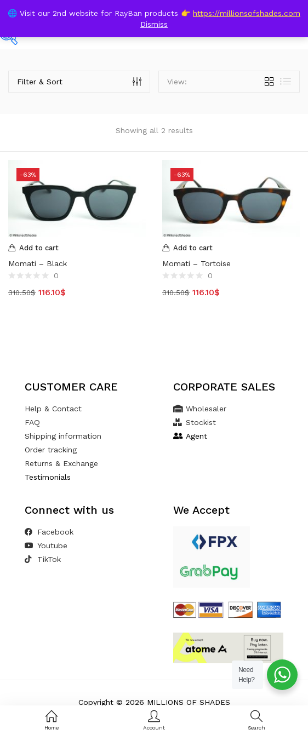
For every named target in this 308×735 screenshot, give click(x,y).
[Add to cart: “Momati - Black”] (77, 248)
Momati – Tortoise (196, 263)
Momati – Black (37, 263)
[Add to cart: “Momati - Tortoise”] (231, 248)
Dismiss (154, 24)
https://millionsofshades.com (246, 13)
